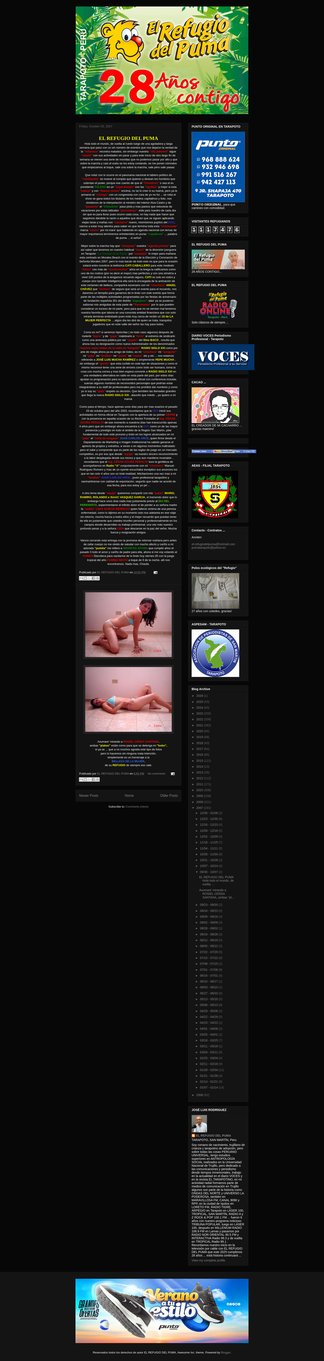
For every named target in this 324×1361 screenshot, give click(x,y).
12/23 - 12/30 (209, 819)
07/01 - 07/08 (209, 969)
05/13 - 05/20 (209, 999)
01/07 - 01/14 (209, 1087)
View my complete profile (208, 1260)
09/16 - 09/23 (209, 911)
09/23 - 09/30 (209, 904)
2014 (200, 766)
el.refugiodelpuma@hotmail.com (213, 544)
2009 (200, 796)
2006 (200, 1095)
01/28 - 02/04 (209, 1070)
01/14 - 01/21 (209, 1081)
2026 (200, 695)
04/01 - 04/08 (209, 1028)
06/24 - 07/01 (209, 975)
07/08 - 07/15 (209, 963)
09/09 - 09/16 (209, 916)
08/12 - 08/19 (209, 940)
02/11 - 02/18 (209, 1064)
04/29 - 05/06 (209, 1011)
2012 (200, 778)
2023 (200, 713)
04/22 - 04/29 (209, 1017)
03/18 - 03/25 (209, 1040)
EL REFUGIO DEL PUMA (213, 1135)
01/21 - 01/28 (209, 1075)
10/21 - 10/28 (209, 860)
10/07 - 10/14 (209, 866)
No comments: (157, 773)
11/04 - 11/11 (209, 848)
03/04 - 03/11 (209, 1052)
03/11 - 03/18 (209, 1046)
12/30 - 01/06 (209, 813)
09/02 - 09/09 (209, 922)
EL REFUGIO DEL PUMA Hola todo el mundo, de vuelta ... (216, 880)
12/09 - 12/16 (209, 830)
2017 (200, 749)
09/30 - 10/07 (209, 872)
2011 (200, 784)
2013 (200, 772)
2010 (200, 790)
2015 (200, 760)
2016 (200, 754)
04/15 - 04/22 (209, 1022)
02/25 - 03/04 (209, 1058)
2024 (200, 707)
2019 (200, 737)
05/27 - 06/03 (209, 993)
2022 (200, 719)
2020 (200, 731)
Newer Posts (88, 795)
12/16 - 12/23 (209, 824)
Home (129, 795)
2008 (200, 802)
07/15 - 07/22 (209, 958)
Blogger (225, 1352)
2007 (200, 808)
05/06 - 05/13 (209, 1005)
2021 (200, 725)
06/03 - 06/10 (209, 987)
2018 (200, 743)
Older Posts (169, 795)
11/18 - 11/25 (209, 842)
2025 (200, 701)
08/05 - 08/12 (209, 946)
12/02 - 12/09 (209, 836)
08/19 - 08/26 (209, 934)
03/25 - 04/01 (209, 1034)
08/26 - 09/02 (209, 928)
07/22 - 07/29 (209, 952)
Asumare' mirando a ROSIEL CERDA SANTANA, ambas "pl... (216, 893)
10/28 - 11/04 (209, 854)
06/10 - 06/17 (209, 981)
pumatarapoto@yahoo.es (209, 547)
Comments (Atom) (137, 806)
